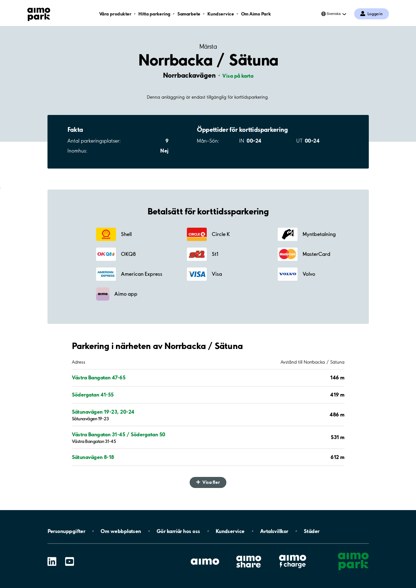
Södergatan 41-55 (93, 394)
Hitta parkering (154, 14)
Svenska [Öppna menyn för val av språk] (334, 14)
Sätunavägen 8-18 (93, 457)
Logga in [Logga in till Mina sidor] (375, 13)
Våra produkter (115, 14)
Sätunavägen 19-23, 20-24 (103, 411)
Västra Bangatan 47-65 (99, 377)
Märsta (208, 46)
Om (120, 531)
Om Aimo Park (256, 14)
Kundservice (220, 14)
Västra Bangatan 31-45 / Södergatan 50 (118, 434)
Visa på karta (237, 75)
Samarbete (188, 14)
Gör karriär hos (178, 531)
